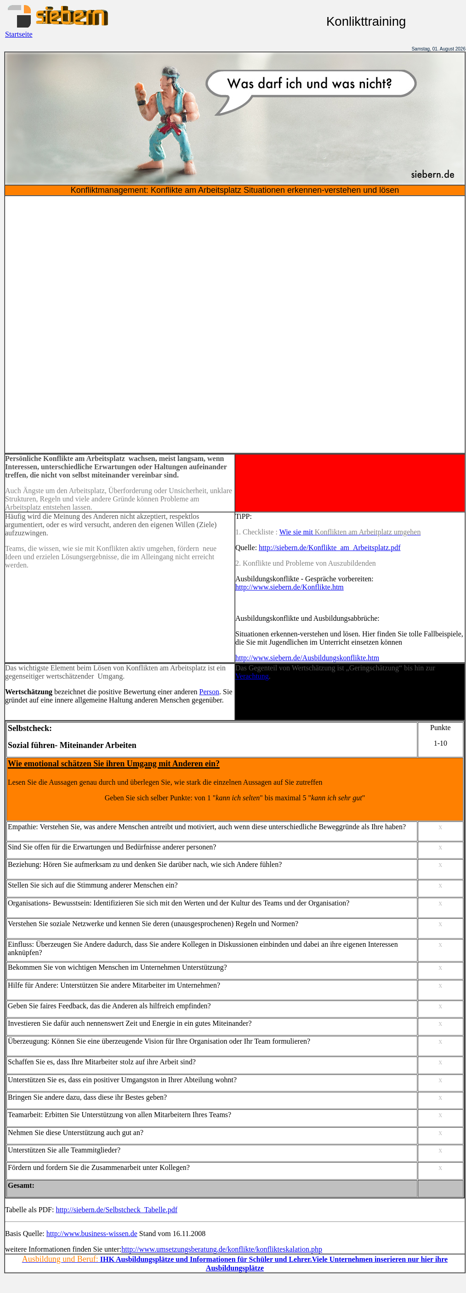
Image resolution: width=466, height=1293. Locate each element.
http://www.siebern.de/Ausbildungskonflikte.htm (307, 658)
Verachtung (252, 676)
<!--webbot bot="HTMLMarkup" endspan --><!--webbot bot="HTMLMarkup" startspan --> (235, 324)
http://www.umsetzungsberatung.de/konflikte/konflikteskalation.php (221, 1249)
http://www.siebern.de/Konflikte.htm (289, 587)
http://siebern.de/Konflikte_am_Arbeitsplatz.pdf (329, 547)
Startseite (19, 34)
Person (209, 692)
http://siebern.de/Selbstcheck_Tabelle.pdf (116, 1210)
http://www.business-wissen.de (91, 1233)
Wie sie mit (297, 532)
